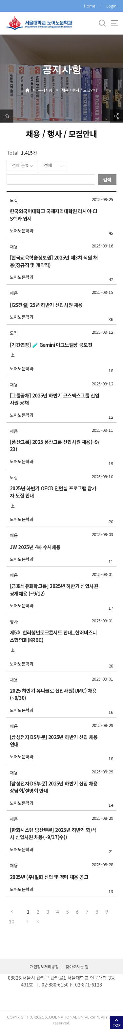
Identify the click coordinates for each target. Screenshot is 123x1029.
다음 (28, 921)
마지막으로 (38, 921)
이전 (11, 912)
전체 (48, 165)
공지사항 (45, 90)
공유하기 (116, 116)
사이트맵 (114, 23)
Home (89, 5)
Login (111, 5)
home (6, 116)
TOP (117, 1025)
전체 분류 (20, 165)
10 (11, 921)
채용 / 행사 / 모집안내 (79, 90)
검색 (107, 179)
